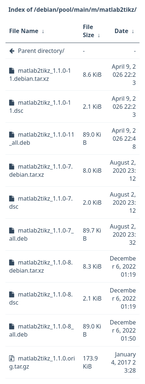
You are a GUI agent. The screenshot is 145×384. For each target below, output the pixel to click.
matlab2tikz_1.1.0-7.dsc (41, 202)
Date (122, 31)
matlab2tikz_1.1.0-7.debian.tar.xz (41, 170)
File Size (88, 31)
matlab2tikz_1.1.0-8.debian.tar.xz (41, 266)
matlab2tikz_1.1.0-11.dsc (40, 106)
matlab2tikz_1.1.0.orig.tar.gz (42, 362)
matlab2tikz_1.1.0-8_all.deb (41, 330)
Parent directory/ (41, 51)
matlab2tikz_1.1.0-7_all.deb (41, 234)
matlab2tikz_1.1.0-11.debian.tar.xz (40, 75)
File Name (23, 31)
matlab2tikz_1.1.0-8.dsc (41, 298)
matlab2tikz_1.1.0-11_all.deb (41, 138)
